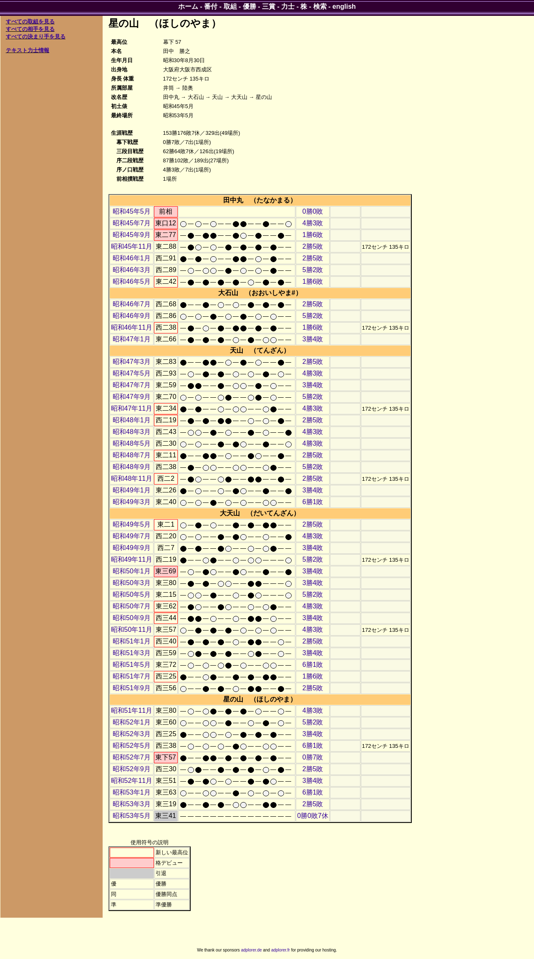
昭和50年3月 (132, 582)
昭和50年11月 (132, 629)
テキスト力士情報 (27, 50)
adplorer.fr (280, 950)
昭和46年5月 (132, 281)
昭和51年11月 (132, 710)
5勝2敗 (312, 269)
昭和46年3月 (132, 269)
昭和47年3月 (132, 361)
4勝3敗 (312, 223)
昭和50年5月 (132, 594)
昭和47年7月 (132, 385)
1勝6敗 (312, 234)
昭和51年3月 (132, 652)
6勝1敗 (312, 501)
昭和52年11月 (132, 780)
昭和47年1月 (132, 339)
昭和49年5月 (132, 524)
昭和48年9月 (132, 466)
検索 (320, 6)
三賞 (268, 6)
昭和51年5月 (132, 664)
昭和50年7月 (132, 606)
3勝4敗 (312, 339)
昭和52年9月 (132, 768)
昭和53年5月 (132, 815)
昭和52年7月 (132, 757)
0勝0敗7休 (312, 815)
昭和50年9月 (132, 617)
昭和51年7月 (132, 676)
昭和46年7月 (132, 304)
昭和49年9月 (132, 547)
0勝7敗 (312, 757)
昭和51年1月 (132, 641)
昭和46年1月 (132, 258)
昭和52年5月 (132, 745)
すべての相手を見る (30, 29)
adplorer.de (251, 950)
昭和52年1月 (132, 722)
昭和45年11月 (132, 246)
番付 (210, 6)
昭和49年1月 (132, 490)
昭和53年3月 (132, 804)
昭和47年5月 (132, 373)
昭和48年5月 (132, 443)
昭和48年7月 (132, 455)
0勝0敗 (312, 211)
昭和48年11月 (132, 478)
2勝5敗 (312, 246)
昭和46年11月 (132, 327)
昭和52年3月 (132, 733)
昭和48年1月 (132, 420)
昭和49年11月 (132, 559)
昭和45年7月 (132, 223)
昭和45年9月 (132, 234)
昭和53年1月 (132, 792)
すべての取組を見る (30, 21)
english (344, 6)
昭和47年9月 (132, 396)
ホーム (188, 6)
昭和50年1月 (132, 571)
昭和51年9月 (132, 687)
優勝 (249, 6)
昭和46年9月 (132, 315)
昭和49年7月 (132, 536)
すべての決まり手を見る (35, 36)
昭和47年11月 (132, 408)
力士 (288, 6)
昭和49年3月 (132, 501)
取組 (230, 6)
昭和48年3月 (132, 431)
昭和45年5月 (132, 211)
